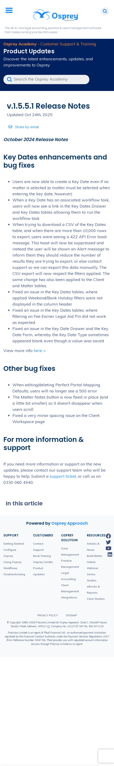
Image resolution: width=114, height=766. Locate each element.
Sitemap (71, 615)
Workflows (10, 568)
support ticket (63, 476)
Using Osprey (12, 562)
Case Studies (96, 598)
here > (40, 350)
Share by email (24, 127)
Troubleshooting (14, 574)
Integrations (69, 597)
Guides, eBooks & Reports (93, 586)
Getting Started (13, 543)
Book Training (42, 556)
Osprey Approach (69, 523)
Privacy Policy (47, 615)
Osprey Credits (43, 562)
